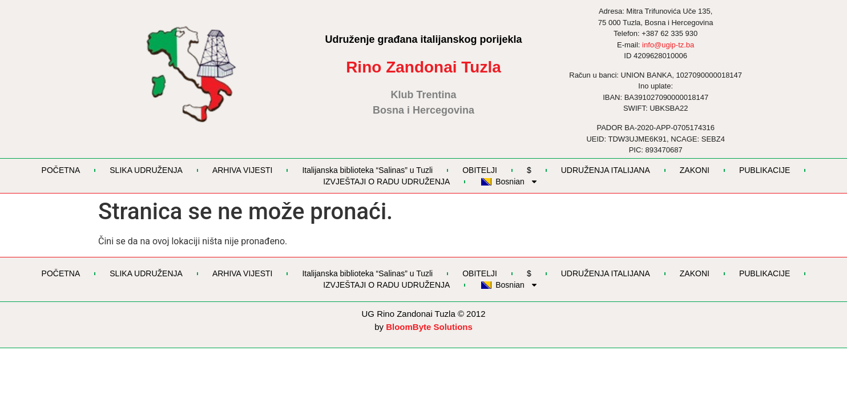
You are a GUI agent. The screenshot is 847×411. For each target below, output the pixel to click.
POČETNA (61, 170)
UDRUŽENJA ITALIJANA (605, 170)
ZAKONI (694, 170)
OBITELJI (479, 170)
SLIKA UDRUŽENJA (146, 170)
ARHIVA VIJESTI (242, 170)
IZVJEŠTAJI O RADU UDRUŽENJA (386, 181)
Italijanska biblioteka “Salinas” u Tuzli (367, 170)
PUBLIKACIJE (764, 170)
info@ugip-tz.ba (668, 45)
